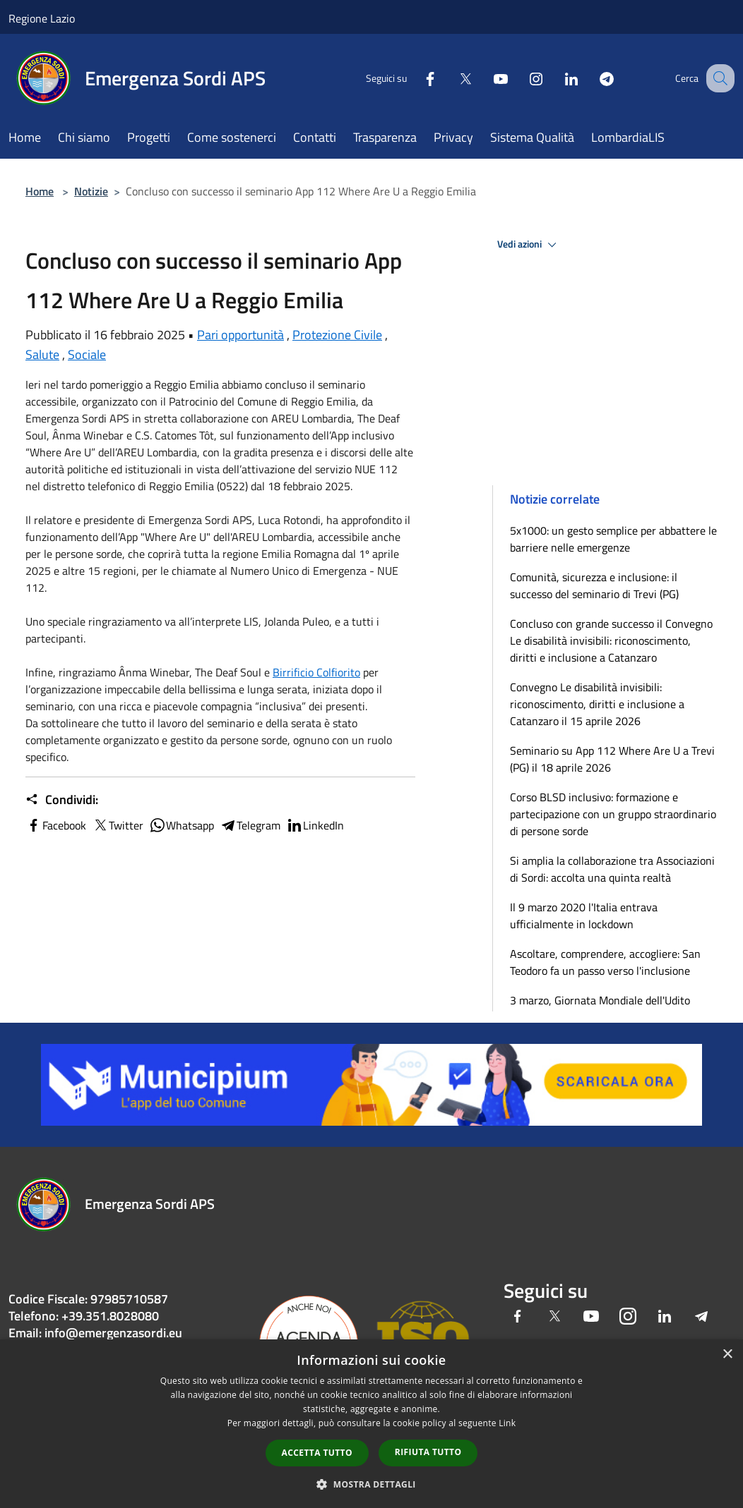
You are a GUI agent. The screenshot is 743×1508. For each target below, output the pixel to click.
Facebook (55, 825)
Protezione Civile (337, 334)
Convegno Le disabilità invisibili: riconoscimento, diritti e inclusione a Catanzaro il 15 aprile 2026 (597, 704)
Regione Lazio (41, 18)
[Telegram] (592, 77)
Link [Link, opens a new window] (507, 1423)
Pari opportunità (240, 334)
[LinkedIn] (556, 77)
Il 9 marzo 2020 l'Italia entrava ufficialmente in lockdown (584, 915)
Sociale (87, 354)
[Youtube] (486, 77)
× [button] (727, 1354)
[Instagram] (521, 77)
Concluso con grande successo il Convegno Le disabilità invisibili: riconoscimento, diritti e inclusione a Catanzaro (611, 640)
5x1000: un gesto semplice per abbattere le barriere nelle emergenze (613, 539)
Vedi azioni (529, 244)
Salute (42, 354)
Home (39, 191)
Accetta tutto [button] (317, 1453)
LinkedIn (315, 825)
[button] (371, 1484)
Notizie (91, 191)
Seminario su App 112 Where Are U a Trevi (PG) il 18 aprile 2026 (612, 759)
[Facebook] (415, 77)
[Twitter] (450, 77)
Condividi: (61, 800)
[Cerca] (718, 78)
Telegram (250, 825)
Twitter (117, 825)
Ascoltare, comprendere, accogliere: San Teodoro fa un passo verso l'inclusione (605, 962)
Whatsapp (181, 825)
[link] (316, 672)
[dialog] (371, 1423)
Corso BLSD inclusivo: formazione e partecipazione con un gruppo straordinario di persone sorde (613, 814)
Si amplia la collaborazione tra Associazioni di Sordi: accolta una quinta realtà (612, 869)
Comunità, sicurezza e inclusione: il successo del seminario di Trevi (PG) (594, 585)
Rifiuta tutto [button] (428, 1452)
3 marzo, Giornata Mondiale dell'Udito (600, 1000)
